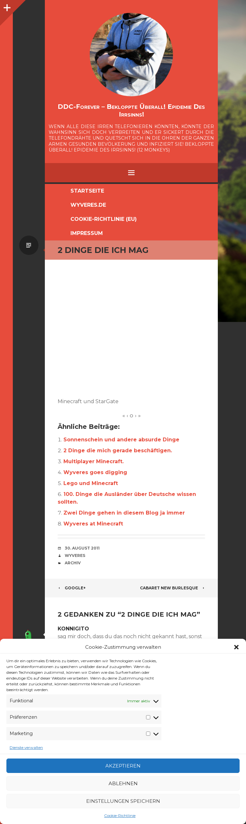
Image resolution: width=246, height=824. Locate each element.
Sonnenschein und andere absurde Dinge (121, 440)
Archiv (73, 562)
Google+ (72, 587)
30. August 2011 (82, 548)
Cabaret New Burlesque (172, 587)
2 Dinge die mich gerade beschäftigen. (117, 450)
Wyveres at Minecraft (93, 524)
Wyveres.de (88, 205)
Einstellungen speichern (123, 801)
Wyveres (75, 555)
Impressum (86, 233)
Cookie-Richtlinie (119, 815)
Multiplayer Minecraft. (93, 461)
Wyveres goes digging (95, 472)
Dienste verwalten (26, 747)
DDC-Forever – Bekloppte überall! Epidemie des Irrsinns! (131, 110)
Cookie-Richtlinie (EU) (103, 219)
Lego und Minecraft (90, 483)
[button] (236, 647)
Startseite (87, 191)
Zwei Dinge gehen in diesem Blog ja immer (124, 513)
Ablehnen (123, 783)
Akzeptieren (123, 766)
